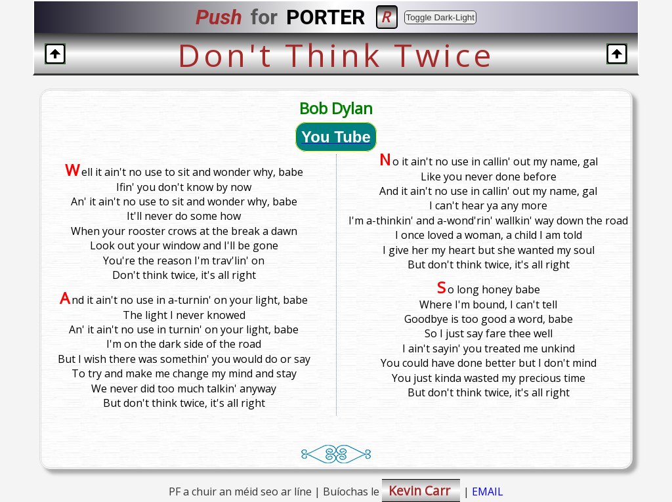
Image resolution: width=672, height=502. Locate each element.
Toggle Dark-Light (440, 17)
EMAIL (487, 491)
